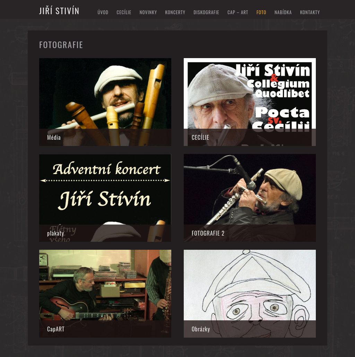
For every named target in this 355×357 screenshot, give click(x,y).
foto (261, 12)
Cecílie (123, 12)
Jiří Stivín (59, 10)
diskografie (206, 12)
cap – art (237, 12)
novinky (148, 12)
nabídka (283, 12)
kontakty (310, 12)
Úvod (102, 12)
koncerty (175, 12)
